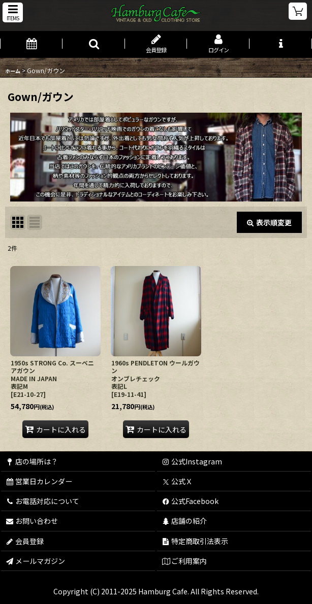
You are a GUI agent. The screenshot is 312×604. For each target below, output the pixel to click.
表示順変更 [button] (269, 222)
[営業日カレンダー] (31, 44)
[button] (13, 12)
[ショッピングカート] (298, 11)
